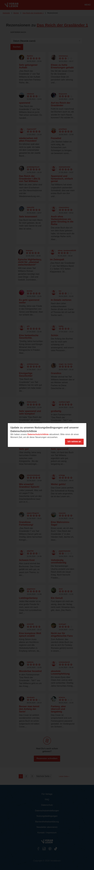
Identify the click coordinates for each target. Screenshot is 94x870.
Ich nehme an (74, 441)
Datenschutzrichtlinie (38, 434)
